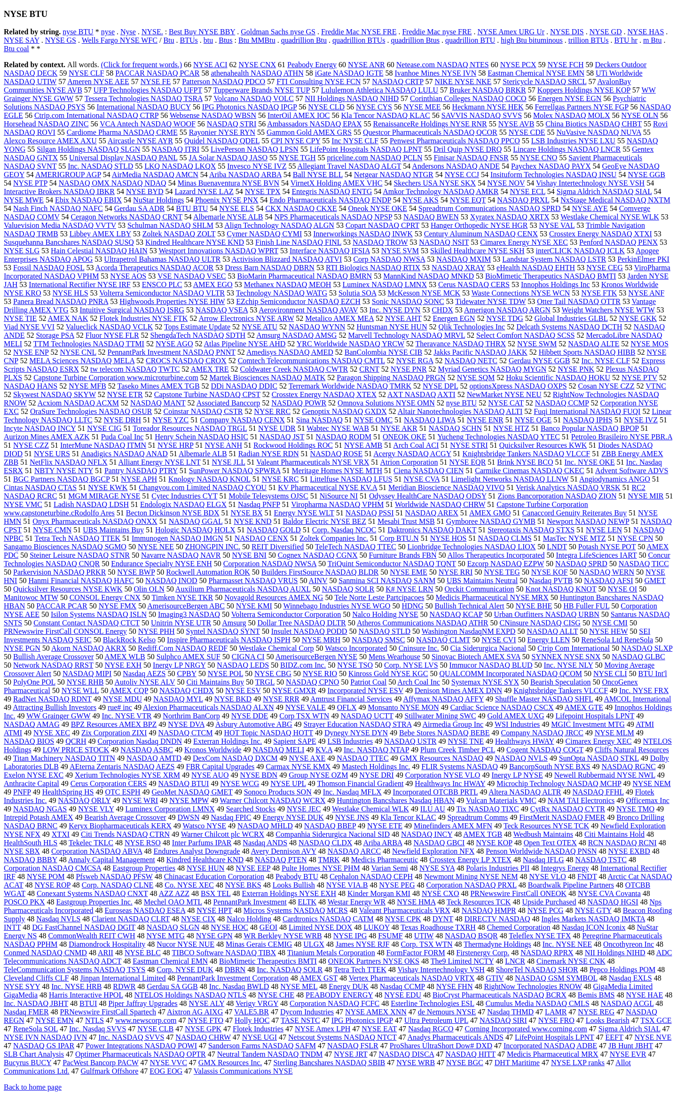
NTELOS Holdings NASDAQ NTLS (190, 995)
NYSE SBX (22, 851)
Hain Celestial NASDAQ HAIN (99, 251)
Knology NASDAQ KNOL (209, 479)
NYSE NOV (506, 183)
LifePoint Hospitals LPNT (554, 1037)
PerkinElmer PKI (643, 259)
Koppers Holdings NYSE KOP (583, 90)
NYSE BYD (145, 191)
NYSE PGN (22, 648)
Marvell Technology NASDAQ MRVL (406, 335)
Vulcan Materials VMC (501, 800)
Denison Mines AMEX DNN (458, 690)
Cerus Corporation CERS (109, 783)
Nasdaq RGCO (430, 1029)
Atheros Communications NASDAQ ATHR (422, 623)
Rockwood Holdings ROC (293, 445)
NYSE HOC (229, 927)
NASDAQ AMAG (32, 724)
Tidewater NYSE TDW (490, 301)
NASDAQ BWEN (431, 217)
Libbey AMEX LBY (100, 234)
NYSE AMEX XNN (376, 1012)
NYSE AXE (307, 758)
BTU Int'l (652, 674)
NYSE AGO (174, 344)
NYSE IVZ (641, 420)
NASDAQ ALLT (552, 631)
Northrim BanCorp (191, 716)
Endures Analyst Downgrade (196, 851)
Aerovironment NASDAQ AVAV (308, 310)
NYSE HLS (70, 293)
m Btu (652, 40)
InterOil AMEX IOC (299, 115)
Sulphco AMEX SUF (188, 657)
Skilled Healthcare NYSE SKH (477, 251)
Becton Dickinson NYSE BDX (173, 513)
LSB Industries (349, 741)
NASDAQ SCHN (455, 428)
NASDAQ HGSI (613, 902)
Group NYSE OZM (318, 775)
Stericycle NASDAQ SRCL (544, 82)
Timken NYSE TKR (182, 597)
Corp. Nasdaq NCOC (344, 530)
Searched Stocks (251, 809)
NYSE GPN (214, 936)
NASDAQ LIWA (430, 420)
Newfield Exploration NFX (433, 851)
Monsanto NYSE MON (403, 707)
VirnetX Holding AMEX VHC (337, 183)
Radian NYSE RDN (268, 454)
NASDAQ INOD (171, 581)
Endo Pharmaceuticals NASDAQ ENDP (330, 200)
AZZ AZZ (174, 893)
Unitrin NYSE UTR (181, 623)
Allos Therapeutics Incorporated (496, 555)
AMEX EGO (213, 284)
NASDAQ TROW (380, 242)
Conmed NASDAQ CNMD (45, 953)
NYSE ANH (223, 445)
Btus (225, 40)
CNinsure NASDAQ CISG (539, 623)
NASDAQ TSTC (601, 860)
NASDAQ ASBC (146, 750)
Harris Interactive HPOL (86, 995)
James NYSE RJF (363, 944)
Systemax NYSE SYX (485, 682)
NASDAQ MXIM (463, 259)
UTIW (423, 936)
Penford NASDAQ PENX (618, 242)
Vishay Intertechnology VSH (440, 970)
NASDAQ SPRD (581, 564)
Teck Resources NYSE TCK (546, 826)
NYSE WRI (140, 800)
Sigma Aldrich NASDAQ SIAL (604, 191)
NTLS (94, 1020)
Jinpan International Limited (122, 978)
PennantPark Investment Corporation (233, 978)
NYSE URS (52, 454)
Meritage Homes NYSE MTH (337, 471)
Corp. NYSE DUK (185, 970)
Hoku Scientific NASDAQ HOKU (558, 378)
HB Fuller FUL (586, 606)
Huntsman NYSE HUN (391, 327)
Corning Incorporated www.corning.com (525, 1029)
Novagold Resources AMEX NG (273, 597)
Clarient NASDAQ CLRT (131, 919)
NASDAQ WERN (606, 572)
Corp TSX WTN (304, 716)
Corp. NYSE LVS (411, 665)
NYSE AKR (398, 428)
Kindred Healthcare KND (205, 860)
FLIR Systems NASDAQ (459, 767)
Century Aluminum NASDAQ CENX (481, 234)
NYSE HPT (214, 910)
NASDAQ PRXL (523, 200)
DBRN (235, 970)
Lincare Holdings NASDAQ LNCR (567, 149)
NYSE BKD (233, 699)
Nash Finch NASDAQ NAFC (58, 208)
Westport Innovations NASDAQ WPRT (218, 251)
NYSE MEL (298, 986)
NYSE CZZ (31, 445)
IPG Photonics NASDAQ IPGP (249, 107)
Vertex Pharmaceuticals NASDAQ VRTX (412, 978)
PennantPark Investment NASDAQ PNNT (172, 352)
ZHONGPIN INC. (212, 547)
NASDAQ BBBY (30, 860)
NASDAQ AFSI (608, 581)
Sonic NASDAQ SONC (408, 301)
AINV (318, 581)
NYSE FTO (205, 1020)
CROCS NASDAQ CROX (186, 361)
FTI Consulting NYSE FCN (318, 82)
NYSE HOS (448, 538)
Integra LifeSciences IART (596, 555)
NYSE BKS (243, 885)
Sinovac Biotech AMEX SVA (476, 657)
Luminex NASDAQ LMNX (384, 284)
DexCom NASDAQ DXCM (235, 758)
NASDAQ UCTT (366, 716)
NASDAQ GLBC (638, 657)
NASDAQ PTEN (281, 860)
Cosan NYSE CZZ (606, 386)
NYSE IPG (350, 936)
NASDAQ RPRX (546, 953)
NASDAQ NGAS (40, 809)
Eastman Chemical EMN (170, 961)
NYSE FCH (566, 65)
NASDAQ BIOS (29, 741)
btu (208, 40)
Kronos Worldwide (213, 750)
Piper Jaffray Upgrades (142, 1003)
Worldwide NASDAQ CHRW (440, 504)
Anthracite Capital (31, 783)
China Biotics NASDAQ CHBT (593, 124)
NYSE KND (252, 521)
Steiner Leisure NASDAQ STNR (80, 555)
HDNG (412, 606)
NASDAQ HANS (30, 386)
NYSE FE (156, 82)
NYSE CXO (440, 893)
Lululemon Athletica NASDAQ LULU (379, 90)
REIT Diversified (278, 547)
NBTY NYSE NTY (63, 471)
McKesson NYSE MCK (423, 293)
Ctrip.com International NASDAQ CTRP (96, 115)
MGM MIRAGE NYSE (104, 496)
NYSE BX (246, 513)
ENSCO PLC (162, 284)
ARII (105, 953)
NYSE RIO (320, 674)
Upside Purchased (549, 902)
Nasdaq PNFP (259, 504)
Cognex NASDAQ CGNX (318, 555)
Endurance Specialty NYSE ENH (161, 564)
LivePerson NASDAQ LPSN (255, 149)
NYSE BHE (534, 606)
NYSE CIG (104, 428)
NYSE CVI (498, 640)
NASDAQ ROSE (336, 454)
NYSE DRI (376, 775)
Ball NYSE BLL (318, 175)
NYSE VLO (547, 877)
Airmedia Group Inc (452, 724)
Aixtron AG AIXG (195, 1012)
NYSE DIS (567, 32)
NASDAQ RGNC (628, 767)
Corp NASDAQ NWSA (389, 259)
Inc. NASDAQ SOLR (290, 970)
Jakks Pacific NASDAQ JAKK (480, 352)
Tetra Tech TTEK (360, 970)
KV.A (323, 750)
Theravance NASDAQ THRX (461, 344)
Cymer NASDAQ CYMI (264, 234)
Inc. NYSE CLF (606, 361)
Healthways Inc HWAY (450, 783)
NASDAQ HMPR (489, 910)
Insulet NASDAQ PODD (309, 631)
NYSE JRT (350, 1054)
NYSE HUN (205, 868)
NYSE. (152, 32)
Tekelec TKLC (91, 843)
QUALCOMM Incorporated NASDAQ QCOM (510, 674)
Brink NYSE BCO (525, 462)
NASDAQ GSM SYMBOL (556, 978)
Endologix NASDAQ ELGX (183, 504)
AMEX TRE (209, 369)
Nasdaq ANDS (265, 843)
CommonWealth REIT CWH (91, 936)
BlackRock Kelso (129, 640)
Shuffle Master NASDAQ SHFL (544, 699)
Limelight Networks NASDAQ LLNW (509, 479)
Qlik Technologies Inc (471, 327)
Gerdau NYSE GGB (539, 361)
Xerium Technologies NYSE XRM (127, 775)
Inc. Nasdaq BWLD (239, 986)
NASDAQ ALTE (593, 344)
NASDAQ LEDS (243, 665)
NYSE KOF (549, 572)
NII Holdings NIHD (615, 953)
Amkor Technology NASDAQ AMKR (440, 191)
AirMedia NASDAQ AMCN (155, 175)
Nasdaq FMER (26, 1012)
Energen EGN (454, 318)
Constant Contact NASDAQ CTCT (86, 623)
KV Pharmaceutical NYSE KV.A (327, 487)
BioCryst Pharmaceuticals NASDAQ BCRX (500, 995)
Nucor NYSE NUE (185, 944)
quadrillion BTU (470, 40)
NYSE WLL (80, 690)
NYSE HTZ (511, 428)
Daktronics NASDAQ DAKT (431, 530)
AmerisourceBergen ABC (186, 606)
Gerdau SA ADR (139, 208)
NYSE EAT (379, 1029)
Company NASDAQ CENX (242, 420)
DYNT (443, 919)
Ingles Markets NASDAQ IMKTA (593, 919)
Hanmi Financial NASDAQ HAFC (81, 581)
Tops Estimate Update (197, 327)
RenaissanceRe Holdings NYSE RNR (430, 124)
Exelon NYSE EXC (33, 775)
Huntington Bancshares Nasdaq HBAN (396, 800)
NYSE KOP (494, 843)
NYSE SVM (400, 251)
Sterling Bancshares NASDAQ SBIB (329, 1063)
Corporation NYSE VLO (442, 775)
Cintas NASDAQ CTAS (40, 487)
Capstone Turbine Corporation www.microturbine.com (115, 378)
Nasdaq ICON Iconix (593, 927)
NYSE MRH (321, 640)
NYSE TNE (466, 741)
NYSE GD (606, 32)
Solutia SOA (357, 293)
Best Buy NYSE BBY (202, 32)
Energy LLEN (548, 640)
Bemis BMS (596, 995)
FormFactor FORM (415, 953)
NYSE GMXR (294, 690)
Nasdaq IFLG (543, 860)
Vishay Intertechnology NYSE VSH (590, 183)
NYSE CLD (326, 107)
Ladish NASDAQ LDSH (91, 504)
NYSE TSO (355, 665)
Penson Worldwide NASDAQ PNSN (541, 851)
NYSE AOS (128, 276)
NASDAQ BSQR (471, 936)
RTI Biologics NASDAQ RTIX (373, 268)
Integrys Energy (565, 868)
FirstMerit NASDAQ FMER (562, 817)
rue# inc (120, 707)
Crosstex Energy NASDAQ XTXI (600, 234)
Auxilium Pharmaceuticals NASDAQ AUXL (243, 589)
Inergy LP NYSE (517, 775)
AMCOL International (637, 699)
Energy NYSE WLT (304, 513)
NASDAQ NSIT (444, 242)
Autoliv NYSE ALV (144, 682)
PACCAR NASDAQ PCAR (157, 73)
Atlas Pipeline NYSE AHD (245, 344)
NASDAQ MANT (158, 403)
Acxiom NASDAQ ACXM (78, 403)
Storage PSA (55, 335)
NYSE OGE (533, 420)
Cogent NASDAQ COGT (544, 750)
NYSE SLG (21, 251)
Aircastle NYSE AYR (140, 141)
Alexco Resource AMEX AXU (50, 141)
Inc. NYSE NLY (568, 665)
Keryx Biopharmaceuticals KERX (120, 826)
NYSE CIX (198, 919)
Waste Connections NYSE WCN (521, 293)
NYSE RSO (143, 843)
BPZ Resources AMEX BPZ (114, 724)
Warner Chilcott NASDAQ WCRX (273, 800)
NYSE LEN (604, 530)
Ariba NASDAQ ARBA (245, 175)
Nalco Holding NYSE (385, 614)
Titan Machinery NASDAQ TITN (64, 758)
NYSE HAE (644, 995)
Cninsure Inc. (419, 648)
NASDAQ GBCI (439, 843)
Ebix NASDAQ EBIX (88, 200)
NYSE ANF (646, 293)
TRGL (265, 682)
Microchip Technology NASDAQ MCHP (558, 783)
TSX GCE (655, 1020)
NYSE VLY (96, 809)
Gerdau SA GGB (172, 986)
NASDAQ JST (282, 437)
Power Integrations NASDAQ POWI (141, 1046)
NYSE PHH (156, 631)
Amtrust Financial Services (351, 699)
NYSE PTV (639, 378)
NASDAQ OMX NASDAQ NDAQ (112, 183)
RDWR (124, 986)
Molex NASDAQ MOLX (571, 115)
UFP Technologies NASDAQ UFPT (148, 90)
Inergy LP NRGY (179, 665)
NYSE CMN (52, 530)
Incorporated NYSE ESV (365, 690)
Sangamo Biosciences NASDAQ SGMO (65, 547)
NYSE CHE (276, 995)
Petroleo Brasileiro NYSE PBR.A (621, 437)
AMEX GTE (584, 707)
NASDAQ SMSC (378, 640)
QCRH (75, 741)
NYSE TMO (635, 809)
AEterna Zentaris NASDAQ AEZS (122, 767)
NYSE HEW (608, 631)
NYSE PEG (397, 885)
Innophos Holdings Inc (555, 284)
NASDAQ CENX (261, 538)
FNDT (587, 877)
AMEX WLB (124, 657)
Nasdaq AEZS (144, 674)
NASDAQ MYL (178, 699)
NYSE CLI (610, 674)
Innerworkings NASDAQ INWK (363, 234)
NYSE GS (60, 40)
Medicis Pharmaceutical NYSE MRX (491, 597)
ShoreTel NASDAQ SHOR (537, 970)
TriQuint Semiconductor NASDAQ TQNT (392, 564)
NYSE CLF (86, 73)
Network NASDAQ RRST (53, 665)
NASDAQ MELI (278, 750)
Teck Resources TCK (479, 902)
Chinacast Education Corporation (214, 877)
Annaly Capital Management (111, 860)
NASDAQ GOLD (274, 530)
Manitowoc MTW (31, 597)
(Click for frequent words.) (141, 65)
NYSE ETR (125, 394)
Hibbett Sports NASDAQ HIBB (587, 352)
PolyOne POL (34, 682)
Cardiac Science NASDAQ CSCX (502, 707)
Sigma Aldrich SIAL (629, 1029)
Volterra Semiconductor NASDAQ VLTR (162, 293)
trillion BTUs (588, 40)
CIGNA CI (248, 657)
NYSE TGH (297, 158)
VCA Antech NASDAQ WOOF (148, 124)
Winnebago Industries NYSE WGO (336, 606)
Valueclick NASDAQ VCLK (109, 327)
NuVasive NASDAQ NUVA (599, 132)
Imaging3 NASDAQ (189, 614)
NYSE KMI (254, 606)
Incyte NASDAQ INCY (40, 428)
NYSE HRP (175, 445)
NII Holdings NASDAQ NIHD (352, 98)
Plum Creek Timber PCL (457, 750)
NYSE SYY (22, 986)
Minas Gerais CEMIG (259, 944)
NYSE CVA (421, 479)
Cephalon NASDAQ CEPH (371, 877)
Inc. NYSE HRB (76, 986)
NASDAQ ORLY (84, 800)
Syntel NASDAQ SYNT (223, 631)
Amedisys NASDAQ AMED (289, 352)
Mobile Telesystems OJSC (268, 496)
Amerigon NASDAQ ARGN (507, 310)
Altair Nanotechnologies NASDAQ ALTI (460, 411)
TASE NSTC (300, 1020)
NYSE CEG (604, 268)
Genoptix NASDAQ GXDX (344, 411)
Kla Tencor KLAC (408, 817)
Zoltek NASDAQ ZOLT (179, 234)
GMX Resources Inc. (230, 1063)
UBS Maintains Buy (113, 530)
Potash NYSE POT (607, 547)
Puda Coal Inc (122, 437)
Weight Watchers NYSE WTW (608, 310)
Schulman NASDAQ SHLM (170, 225)
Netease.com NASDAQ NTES (442, 65)
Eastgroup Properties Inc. (94, 902)
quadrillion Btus (415, 40)
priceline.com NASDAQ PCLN (374, 158)
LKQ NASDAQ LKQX (180, 166)
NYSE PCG (545, 910)
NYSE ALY (207, 1003)
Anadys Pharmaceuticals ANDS (456, 1037)
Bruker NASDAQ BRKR (487, 90)
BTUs (189, 40)
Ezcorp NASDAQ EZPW (505, 564)
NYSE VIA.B (347, 885)
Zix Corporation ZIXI (114, 733)
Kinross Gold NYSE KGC (388, 674)
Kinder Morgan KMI (378, 893)
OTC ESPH (122, 792)
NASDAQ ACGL (627, 1003)
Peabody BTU (297, 877)
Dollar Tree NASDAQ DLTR (301, 623)
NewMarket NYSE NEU (504, 394)
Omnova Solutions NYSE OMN (386, 403)
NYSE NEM (651, 783)
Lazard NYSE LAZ (204, 191)
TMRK (328, 860)
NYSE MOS (649, 344)
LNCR (515, 961)
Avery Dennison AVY (283, 851)
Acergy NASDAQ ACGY (412, 454)
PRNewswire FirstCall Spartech (108, 1012)
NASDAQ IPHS (587, 420)
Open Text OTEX (550, 843)
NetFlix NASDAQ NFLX (68, 462)
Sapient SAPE (294, 741)
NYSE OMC (373, 420)
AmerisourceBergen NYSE (316, 657)
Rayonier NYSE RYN (222, 132)
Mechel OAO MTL (173, 902)
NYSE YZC (170, 420)
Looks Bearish (608, 1020)
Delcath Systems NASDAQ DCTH (569, 327)
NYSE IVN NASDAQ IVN (45, 1037)
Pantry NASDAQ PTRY (141, 471)
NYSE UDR (277, 428)
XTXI (61, 834)
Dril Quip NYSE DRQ (467, 149)
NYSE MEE (422, 107)
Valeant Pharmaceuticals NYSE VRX (312, 462)
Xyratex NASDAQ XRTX (510, 217)
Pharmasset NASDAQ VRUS (253, 581)
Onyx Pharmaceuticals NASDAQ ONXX (94, 521)
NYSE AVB (516, 124)
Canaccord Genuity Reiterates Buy (574, 513)
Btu (168, 40)
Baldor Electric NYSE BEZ (324, 521)
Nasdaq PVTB (551, 581)
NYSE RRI (455, 572)
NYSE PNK (576, 369)
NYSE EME (408, 572)
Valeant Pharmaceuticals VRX (404, 910)
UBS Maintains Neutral (482, 581)
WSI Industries (517, 724)
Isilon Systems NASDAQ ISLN (99, 614)
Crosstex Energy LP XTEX (470, 860)
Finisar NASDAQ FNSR (471, 158)
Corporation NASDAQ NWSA (269, 564)
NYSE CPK (403, 919)
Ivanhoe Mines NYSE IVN (435, 73)
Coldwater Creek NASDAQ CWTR (294, 369)
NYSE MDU (122, 699)
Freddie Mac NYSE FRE (358, 32)
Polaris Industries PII (497, 868)
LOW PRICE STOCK (76, 750)
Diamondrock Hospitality (107, 944)
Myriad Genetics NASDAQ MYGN (492, 369)
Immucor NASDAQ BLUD (491, 665)
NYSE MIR (645, 496)
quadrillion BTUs (358, 40)
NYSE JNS (352, 817)
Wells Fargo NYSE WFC (119, 40)
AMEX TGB (482, 834)
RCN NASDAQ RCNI (622, 843)
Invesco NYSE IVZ (256, 166)
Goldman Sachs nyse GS (278, 32)
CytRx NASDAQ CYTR (567, 809)
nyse (108, 32)
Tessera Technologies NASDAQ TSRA (144, 98)
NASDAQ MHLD (265, 826)
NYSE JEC (304, 809)
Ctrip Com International (573, 648)
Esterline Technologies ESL (432, 1003)
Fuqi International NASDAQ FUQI (587, 411)
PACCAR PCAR (61, 606)
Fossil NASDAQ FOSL (48, 268)
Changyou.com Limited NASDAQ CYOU (203, 487)
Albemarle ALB (203, 454)
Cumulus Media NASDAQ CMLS (538, 1003)
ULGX (313, 944)
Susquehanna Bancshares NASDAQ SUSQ (69, 242)
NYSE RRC (272, 411)
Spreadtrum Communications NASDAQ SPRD (489, 208)
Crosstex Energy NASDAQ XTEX (324, 394)
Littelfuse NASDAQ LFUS (351, 479)
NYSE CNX (257, 65)
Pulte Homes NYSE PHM (321, 868)
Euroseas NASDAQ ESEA (145, 910)
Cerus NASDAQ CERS (474, 284)
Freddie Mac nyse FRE (437, 32)
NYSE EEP (253, 868)
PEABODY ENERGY (339, 995)
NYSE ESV (243, 690)
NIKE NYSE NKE (462, 82)
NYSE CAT (506, 403)
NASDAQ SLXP (646, 648)
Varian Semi (389, 868)
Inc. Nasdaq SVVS (97, 1029)
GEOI (268, 927)
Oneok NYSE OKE (377, 208)
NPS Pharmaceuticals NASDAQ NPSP (333, 217)
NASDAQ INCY (426, 834)
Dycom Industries (307, 1012)
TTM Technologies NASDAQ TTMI (88, 344)
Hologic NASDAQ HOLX (195, 530)
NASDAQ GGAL (196, 521)
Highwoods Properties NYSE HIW (172, 301)
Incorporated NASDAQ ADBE (550, 1046)
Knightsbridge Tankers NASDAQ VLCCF (526, 454)
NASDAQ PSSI (370, 513)
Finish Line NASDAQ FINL (298, 242)
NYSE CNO (539, 158)
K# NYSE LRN (409, 589)
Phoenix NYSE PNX (226, 200)
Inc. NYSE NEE (567, 944)
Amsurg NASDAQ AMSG (296, 335)
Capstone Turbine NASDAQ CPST (207, 394)
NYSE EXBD (629, 851)
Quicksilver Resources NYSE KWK (67, 589)
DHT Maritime (517, 1063)
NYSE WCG (239, 783)
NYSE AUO (210, 775)
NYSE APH (139, 479)
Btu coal (16, 49)
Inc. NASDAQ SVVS (131, 1037)
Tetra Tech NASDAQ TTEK (77, 538)
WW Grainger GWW (58, 716)
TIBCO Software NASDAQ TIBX (224, 953)
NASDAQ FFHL (597, 792)
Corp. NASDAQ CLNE (117, 885)
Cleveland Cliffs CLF (36, 978)
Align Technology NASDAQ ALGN (279, 225)
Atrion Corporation (409, 462)
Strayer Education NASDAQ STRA (358, 724)
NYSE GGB (646, 175)
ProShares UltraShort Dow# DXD (441, 1046)
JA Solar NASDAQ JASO (228, 158)
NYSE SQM (476, 378)
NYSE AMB (363, 445)
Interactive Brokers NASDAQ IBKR (59, 191)
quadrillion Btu (304, 40)
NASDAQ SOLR (348, 589)
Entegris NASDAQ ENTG (332, 191)
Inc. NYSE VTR (126, 716)
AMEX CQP (129, 690)
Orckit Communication (479, 589)
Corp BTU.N (399, 538)
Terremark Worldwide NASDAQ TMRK (350, 386)
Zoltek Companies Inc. (333, 538)
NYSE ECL (527, 191)
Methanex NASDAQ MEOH (287, 284)
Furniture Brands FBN (403, 555)
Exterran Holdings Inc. (227, 741)
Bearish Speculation (560, 682)
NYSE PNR (409, 369)
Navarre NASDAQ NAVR (180, 555)
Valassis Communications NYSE (243, 1071)
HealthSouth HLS (30, 843)
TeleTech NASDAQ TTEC (355, 547)
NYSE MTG (165, 936)
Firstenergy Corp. (483, 953)
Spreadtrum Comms (478, 817)
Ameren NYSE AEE (98, 82)
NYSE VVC (168, 1063)
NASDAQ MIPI (87, 674)
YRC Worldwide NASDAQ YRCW (350, 344)
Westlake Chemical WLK (370, 809)
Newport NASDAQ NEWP (588, 521)
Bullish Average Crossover (53, 657)
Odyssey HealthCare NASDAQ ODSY (428, 496)
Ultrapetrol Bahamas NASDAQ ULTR (162, 259)
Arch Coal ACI (416, 445)
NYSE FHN (454, 986)
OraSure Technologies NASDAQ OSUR (91, 411)
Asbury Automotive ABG (253, 724)
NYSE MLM (614, 733)
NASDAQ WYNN (317, 327)
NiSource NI (339, 496)
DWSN (188, 817)
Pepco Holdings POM (622, 970)
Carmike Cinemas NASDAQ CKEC (529, 471)
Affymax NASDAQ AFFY (443, 699)
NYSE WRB (415, 1063)
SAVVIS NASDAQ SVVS (481, 115)
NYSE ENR (485, 420)
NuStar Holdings (158, 200)
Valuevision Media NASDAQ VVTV (60, 225)
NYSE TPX (263, 191)
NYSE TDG (504, 318)
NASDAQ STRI (231, 124)
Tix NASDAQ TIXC (487, 809)
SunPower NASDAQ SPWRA (235, 471)
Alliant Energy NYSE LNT (159, 462)
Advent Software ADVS (632, 471)
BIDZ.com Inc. (303, 665)
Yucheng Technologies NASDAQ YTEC (498, 437)
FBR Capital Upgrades (220, 767)
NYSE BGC (464, 1063)
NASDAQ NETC (470, 361)
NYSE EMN (55, 1020)
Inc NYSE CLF (354, 141)
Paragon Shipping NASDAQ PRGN (391, 378)
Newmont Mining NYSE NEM (471, 877)
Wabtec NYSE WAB (338, 428)
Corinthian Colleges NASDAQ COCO (468, 98)
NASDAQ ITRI (175, 149)
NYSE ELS (236, 208)
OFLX (347, 707)
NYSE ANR (366, 65)
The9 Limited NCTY (462, 961)
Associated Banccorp (228, 403)
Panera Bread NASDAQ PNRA (60, 301)
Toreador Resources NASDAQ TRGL (190, 428)
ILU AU (432, 809)
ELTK (307, 902)
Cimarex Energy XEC (599, 741)
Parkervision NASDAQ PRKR (59, 572)
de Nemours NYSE (447, 1012)
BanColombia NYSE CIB (383, 352)
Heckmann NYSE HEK (488, 107)
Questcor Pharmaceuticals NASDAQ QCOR (430, 132)
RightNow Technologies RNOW (533, 986)
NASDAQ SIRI (503, 1020)
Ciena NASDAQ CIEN (429, 471)
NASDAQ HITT (470, 1054)
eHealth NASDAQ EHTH (535, 268)
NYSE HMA (416, 902)
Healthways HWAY (524, 741)
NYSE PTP (30, 183)
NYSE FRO (556, 1020)
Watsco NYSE (204, 826)
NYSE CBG (272, 674)
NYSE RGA (414, 361)
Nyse (128, 32)
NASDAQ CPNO (312, 682)
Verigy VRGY (257, 1003)
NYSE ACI (210, 65)
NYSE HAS (646, 32)
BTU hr (626, 40)
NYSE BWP (136, 572)
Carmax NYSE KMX (298, 767)
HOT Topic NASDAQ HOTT (268, 733)
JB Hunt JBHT (630, 1046)
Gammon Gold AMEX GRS (309, 132)
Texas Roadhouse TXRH (438, 927)
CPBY (186, 674)
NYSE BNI (249, 555)
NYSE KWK (107, 487)
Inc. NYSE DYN (395, 310)
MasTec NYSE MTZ (574, 538)
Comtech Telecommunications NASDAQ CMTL (311, 361)
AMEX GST (318, 978)
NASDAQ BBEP (330, 826)
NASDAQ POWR (298, 403)
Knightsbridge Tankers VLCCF (560, 690)
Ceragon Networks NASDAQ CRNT (126, 217)
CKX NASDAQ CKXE (301, 208)
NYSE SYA (437, 868)
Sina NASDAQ (319, 420)
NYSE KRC (280, 479)
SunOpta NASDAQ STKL (599, 758)
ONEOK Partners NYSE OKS (373, 961)
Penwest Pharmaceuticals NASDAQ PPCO (455, 141)
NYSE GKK (638, 318)
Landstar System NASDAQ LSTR (554, 259)
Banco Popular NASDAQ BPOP (590, 428)
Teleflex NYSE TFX (540, 936)
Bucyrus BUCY (27, 1063)
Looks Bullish (294, 885)
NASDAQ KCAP (456, 614)
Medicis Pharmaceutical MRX (552, 1054)
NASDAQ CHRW (203, 1037)
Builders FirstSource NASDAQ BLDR (319, 572)
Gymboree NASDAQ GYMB (490, 521)
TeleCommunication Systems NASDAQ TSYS (74, 970)
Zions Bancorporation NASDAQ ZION (557, 496)
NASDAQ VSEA (222, 310)
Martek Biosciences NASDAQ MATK (268, 378)
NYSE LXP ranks (578, 1063)
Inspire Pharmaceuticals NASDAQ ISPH (229, 640)
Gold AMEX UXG (516, 716)
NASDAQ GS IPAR (43, 1046)
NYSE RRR (281, 699)
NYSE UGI (259, 1037)
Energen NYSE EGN (570, 98)
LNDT (557, 547)
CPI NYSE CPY (295, 141)
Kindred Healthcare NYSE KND (194, 242)
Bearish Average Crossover (125, 817)
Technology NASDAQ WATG (281, 293)
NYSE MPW (189, 800)
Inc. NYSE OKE (589, 462)
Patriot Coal (368, 682)
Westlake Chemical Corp (276, 648)
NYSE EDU (402, 995)
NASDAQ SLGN (173, 927)
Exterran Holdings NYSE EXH (289, 893)
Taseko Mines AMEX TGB (159, 386)
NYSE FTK (599, 293)
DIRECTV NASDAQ (497, 919)
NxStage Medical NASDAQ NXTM (615, 200)
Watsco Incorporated (356, 648)
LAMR (556, 1012)
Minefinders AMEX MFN (453, 826)
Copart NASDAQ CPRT (382, 225)
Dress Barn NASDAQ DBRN (270, 268)
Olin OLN (149, 589)
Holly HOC (252, 1020)
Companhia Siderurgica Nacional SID (333, 834)
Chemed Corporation (519, 927)
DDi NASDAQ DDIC (244, 386)
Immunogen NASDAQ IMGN (177, 538)
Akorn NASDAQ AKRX (88, 648)
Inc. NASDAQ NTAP (376, 750)
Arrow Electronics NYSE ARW (246, 318)
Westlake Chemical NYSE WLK (609, 217)
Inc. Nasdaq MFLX (352, 792)
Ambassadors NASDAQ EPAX (314, 124)
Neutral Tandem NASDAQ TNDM (270, 1054)
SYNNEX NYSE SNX (566, 657)
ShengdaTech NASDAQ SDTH (197, 335)
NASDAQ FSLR (352, 1046)
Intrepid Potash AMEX (38, 817)
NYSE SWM (537, 344)
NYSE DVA (186, 724)
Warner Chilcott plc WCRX (223, 834)
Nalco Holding (249, 919)
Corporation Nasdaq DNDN (140, 741)
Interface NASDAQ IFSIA (330, 251)
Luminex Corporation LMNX (169, 809)
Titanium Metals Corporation (331, 953)
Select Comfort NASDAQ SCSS (525, 335)
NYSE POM (45, 877)
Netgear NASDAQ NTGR (393, 175)
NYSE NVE (653, 1037)
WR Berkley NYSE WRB (283, 936)
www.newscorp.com (145, 1020)
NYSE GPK (203, 1029)
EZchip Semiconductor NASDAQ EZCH (298, 301)
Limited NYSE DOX (320, 927)
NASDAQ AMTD (153, 758)
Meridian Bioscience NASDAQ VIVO (446, 487)
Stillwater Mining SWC (440, 716)
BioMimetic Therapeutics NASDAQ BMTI (550, 276)
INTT (12, 927)
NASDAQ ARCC (354, 851)
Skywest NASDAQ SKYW (54, 394)
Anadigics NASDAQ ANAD (124, 454)
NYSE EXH (123, 665)
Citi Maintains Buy (215, 682)
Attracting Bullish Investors (54, 707)
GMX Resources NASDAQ (442, 758)
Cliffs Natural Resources (632, 750)
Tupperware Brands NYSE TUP (261, 90)
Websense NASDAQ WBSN (213, 115)
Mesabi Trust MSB (406, 521)
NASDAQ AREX (431, 513)
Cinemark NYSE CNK (571, 961)
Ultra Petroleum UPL (436, 1020)
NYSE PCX (518, 65)
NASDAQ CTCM (185, 733)
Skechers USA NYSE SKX (435, 183)
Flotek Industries (258, 1029)
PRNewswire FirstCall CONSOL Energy (65, 631)
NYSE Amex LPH (322, 1029)
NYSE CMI (610, 623)
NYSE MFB (87, 386)
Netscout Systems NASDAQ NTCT (342, 1037)
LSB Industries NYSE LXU (573, 141)
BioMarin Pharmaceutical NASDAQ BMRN (304, 276)
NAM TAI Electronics (581, 800)
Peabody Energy (312, 65)
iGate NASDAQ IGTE (349, 73)
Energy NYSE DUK (292, 817)
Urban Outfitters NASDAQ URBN (546, 614)
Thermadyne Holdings (497, 944)
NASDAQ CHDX (186, 690)
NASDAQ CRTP (397, 82)
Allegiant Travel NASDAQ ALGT (349, 166)
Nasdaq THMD (510, 1012)
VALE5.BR (251, 1012)
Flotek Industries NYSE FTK (143, 318)
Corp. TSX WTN (426, 944)
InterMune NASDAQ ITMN (103, 445)
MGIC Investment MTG (587, 724)
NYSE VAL (557, 225)
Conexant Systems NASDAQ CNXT (92, 893)
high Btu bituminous (532, 40)
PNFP (22, 792)
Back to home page (33, 1087)
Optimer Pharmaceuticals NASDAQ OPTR (140, 1054)
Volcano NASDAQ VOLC (253, 98)
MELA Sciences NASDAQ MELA (82, 361)
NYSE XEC (51, 733)
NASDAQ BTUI (183, 783)
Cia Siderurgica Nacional (488, 648)
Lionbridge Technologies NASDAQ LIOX (472, 547)
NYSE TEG (502, 572)
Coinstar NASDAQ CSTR (203, 411)
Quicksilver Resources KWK (543, 445)
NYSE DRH (123, 420)
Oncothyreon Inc (628, 944)
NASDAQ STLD (384, 631)
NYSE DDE (249, 716)
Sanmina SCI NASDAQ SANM (386, 581)
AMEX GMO (490, 513)
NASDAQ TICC (644, 564)
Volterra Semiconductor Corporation (286, 614)
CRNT (369, 369)
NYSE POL (225, 674)
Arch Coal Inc (418, 682)
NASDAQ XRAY (458, 268)
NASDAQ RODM (343, 437)
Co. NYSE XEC (189, 885)
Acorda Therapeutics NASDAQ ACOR (154, 268)
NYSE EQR (467, 462)
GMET (655, 581)
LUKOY (376, 927)
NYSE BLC (143, 953)
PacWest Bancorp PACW (100, 1063)
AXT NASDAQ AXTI (421, 394)
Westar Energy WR (357, 902)
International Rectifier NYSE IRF (79, 284)
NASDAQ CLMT (443, 640)
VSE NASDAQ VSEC (191, 276)
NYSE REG (596, 1012)
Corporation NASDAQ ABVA (96, 851)
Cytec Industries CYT (184, 496)
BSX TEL (216, 893)
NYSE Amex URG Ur (510, 32)
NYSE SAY (21, 40)
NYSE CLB (155, 1029)
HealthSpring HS (68, 792)
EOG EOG (166, 1071)
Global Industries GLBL (571, 318)
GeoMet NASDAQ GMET (192, 792)
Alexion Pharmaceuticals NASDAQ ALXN (208, 707)
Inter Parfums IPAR (202, 843)
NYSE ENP (30, 352)
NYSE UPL (288, 783)
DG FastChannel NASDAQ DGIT (83, 927)
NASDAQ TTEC (362, 758)
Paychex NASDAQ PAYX (551, 166)
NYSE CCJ (462, 175)
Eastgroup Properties (143, 868)
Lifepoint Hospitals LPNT (594, 716)
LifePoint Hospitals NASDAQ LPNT (366, 149)
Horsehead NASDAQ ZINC (46, 124)
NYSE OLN (640, 115)
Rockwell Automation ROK (208, 572)
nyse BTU (78, 32)
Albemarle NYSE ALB (228, 217)
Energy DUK (349, 986)
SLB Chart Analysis (34, 1054)
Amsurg (234, 623)
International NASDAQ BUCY (143, 107)
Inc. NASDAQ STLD (100, 166)
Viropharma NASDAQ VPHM (337, 504)
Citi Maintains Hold (614, 834)
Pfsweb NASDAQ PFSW (114, 877)
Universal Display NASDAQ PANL (123, 158)
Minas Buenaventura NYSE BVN (228, 183)
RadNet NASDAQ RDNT (52, 699)
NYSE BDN (259, 775)
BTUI (88, 1003)
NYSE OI (622, 589)
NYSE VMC (23, 504)
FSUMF (390, 936)
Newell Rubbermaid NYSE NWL (604, 775)
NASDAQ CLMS (504, 538)
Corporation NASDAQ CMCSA (52, 868)
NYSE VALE (305, 707)
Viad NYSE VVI (29, 327)
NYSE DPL (440, 386)
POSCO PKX (24, 902)
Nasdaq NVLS (58, 919)
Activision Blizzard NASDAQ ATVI (286, 259)
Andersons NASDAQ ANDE (456, 166)
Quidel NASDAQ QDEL (222, 141)
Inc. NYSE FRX (644, 690)
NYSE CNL (78, 352)
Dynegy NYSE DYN (356, 733)
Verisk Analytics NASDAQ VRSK (568, 487)
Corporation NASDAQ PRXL (471, 885)
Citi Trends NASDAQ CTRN (125, 834)
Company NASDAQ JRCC (542, 733)
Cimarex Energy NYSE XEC (524, 242)
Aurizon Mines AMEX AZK (47, 437)
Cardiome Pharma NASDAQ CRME (122, 132)
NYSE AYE (590, 208)
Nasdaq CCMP (402, 986)
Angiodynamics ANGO (614, 479)
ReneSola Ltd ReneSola (617, 640)
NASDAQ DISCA (406, 1054)
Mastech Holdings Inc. (376, 767)
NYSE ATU (259, 327)
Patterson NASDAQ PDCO (223, 82)
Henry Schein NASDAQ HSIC (201, 437)
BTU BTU (192, 208)
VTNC (656, 386)
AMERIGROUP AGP (68, 175)
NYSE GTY (593, 910)
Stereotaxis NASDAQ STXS (531, 530)
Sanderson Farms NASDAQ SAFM (262, 1046)
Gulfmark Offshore (110, 1071)
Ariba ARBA (382, 843)
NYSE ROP (53, 885)
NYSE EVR (628, 1054)
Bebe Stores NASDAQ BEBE (444, 733)
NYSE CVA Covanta (609, 893)
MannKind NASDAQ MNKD (428, 276)
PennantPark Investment (250, 902)
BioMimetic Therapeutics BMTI (268, 961)
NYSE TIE (20, 318)
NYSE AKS (420, 200)
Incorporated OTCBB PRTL (435, 792)
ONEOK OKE (404, 437)
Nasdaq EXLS (630, 978)
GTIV (495, 978)
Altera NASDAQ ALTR (524, 792)
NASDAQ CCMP (562, 403)
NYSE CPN (635, 538)
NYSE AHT (403, 318)
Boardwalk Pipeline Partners (571, 885)
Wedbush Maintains (543, 834)
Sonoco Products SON (278, 792)
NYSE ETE (384, 826)
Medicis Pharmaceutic (384, 860)
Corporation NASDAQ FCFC (334, 1003)
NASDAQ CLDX (325, 843)
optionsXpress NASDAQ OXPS (518, 386)
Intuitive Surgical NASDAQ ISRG (131, 310)
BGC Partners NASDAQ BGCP (61, 479)
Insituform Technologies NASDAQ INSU (553, 175)
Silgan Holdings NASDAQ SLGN (88, 149)
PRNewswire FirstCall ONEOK (518, 893)
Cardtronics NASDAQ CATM (328, 919)
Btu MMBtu (257, 40)
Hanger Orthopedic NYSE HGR (479, 225)
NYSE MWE (24, 200)
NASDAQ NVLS (521, 758)
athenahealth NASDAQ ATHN (257, 73)
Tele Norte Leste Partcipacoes (379, 597)
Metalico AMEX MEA (339, 318)
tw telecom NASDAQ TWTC (135, 369)
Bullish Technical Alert (469, 606)
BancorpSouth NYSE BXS (549, 767)
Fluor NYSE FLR (112, 335)
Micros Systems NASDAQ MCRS (296, 910)
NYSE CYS (374, 107)
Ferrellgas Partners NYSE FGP (582, 107)
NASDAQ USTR (410, 741)
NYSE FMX (117, 606)
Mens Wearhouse (394, 657)
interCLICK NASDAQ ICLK (580, 251)
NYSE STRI (469, 445)
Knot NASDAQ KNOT (561, 589)
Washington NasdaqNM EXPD (469, 631)
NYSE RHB (85, 682)
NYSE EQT (468, 200)
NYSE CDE (527, 132)
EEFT (614, 1037)
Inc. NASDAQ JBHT (36, 1003)
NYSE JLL (228, 462)
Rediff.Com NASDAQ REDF (183, 648)
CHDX (442, 310)
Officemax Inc (647, 800)
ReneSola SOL (35, 1029)
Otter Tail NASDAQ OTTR (579, 301)
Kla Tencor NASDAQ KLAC (385, 115)
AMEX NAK (68, 318)
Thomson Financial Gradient (360, 783)
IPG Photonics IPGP (362, 1020)
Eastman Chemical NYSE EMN (536, 73)
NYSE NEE (156, 547)
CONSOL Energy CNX (105, 597)
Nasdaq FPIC (231, 817)
